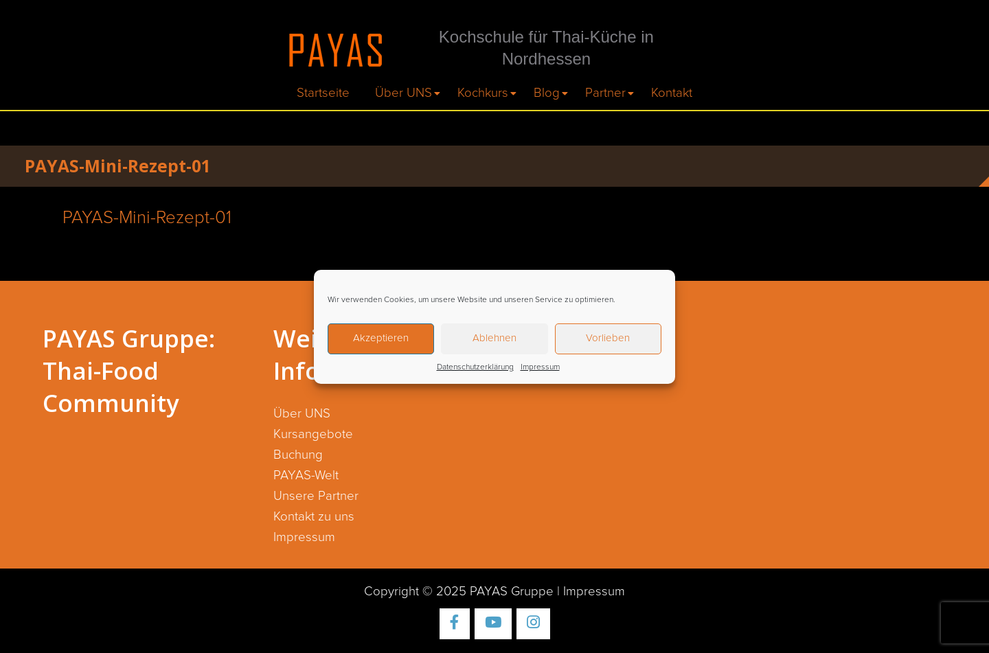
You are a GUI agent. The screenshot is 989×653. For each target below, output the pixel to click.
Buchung (298, 454)
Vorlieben (608, 338)
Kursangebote (313, 434)
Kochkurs (482, 93)
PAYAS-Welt (306, 475)
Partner (605, 93)
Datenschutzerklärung (475, 367)
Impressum (540, 367)
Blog (547, 93)
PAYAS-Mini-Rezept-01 (146, 218)
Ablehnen (494, 338)
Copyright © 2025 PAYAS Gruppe (459, 591)
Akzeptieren (381, 338)
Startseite (323, 93)
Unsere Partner (316, 496)
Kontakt (671, 93)
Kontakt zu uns (313, 516)
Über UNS (403, 93)
